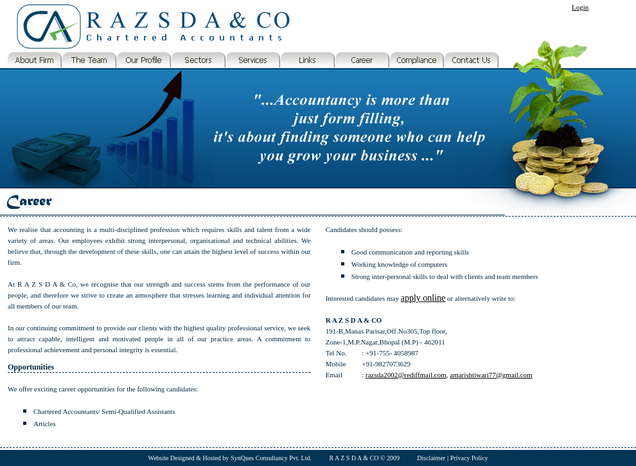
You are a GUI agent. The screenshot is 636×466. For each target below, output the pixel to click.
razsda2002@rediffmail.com (406, 375)
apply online (423, 298)
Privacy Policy (469, 458)
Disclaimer (431, 458)
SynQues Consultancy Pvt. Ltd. (271, 458)
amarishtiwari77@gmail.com (491, 375)
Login (580, 7)
